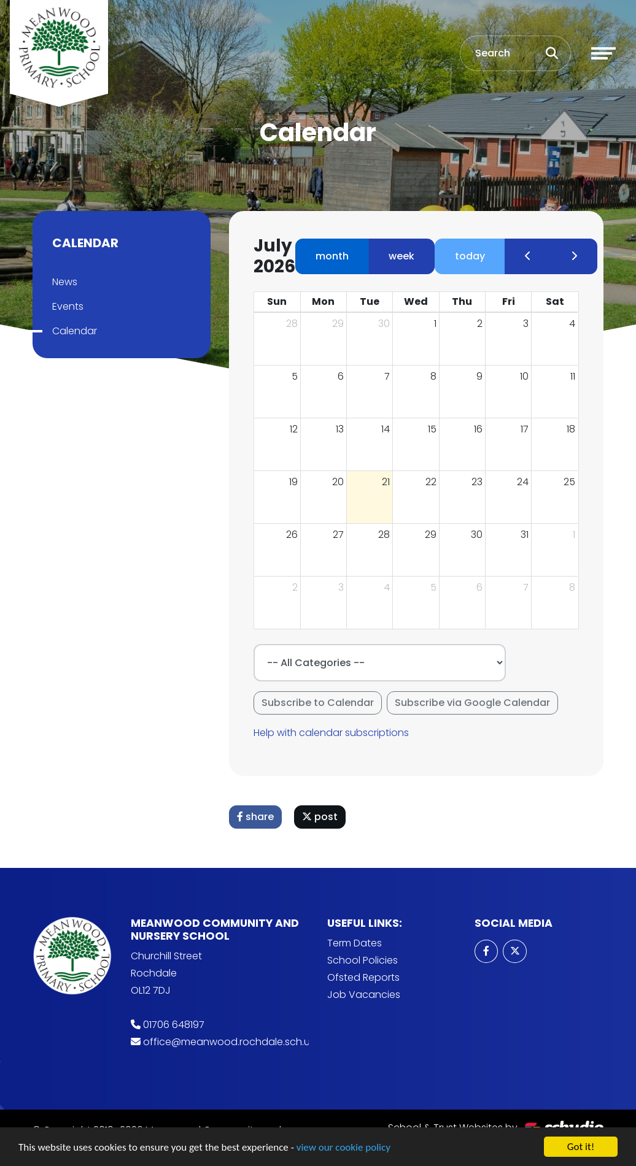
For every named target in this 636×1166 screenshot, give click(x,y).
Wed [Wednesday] (418, 301)
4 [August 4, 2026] (389, 587)
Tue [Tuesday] (372, 301)
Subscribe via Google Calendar (475, 703)
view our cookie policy (343, 1152)
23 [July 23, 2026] (479, 482)
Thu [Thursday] (464, 301)
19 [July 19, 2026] (296, 482)
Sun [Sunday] (279, 301)
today (472, 256)
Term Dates (354, 943)
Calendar (72, 331)
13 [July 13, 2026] (342, 429)
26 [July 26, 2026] (294, 534)
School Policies (362, 960)
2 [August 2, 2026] (297, 587)
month (334, 256)
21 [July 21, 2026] (388, 482)
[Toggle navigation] (603, 53)
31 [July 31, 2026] (527, 534)
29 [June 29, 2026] (340, 323)
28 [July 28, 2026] (386, 534)
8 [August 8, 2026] (575, 587)
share (257, 817)
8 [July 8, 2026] (436, 376)
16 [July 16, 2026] (480, 429)
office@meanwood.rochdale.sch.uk (228, 1042)
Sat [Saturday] (557, 301)
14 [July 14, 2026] (388, 429)
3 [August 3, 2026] (343, 587)
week (404, 256)
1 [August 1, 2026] (576, 534)
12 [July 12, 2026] (296, 429)
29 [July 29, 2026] (433, 534)
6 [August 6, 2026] (482, 587)
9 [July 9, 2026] (482, 376)
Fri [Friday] (510, 301)
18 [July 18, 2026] (573, 429)
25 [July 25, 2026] (572, 482)
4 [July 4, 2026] (575, 323)
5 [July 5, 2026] (297, 376)
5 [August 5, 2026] (436, 587)
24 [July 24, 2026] (525, 482)
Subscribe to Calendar (320, 703)
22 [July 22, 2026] (433, 482)
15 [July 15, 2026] (434, 429)
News (62, 282)
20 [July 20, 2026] (340, 482)
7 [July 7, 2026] (389, 376)
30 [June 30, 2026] (386, 323)
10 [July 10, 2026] (526, 376)
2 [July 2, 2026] (482, 323)
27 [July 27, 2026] (340, 534)
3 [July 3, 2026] (528, 323)
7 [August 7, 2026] (528, 587)
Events (65, 306)
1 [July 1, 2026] (437, 323)
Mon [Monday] (325, 301)
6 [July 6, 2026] (343, 376)
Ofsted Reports (363, 977)
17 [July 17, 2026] (527, 429)
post (322, 817)
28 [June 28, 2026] (294, 323)
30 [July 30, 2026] (479, 534)
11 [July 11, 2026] (575, 376)
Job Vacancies (363, 995)
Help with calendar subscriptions (333, 733)
